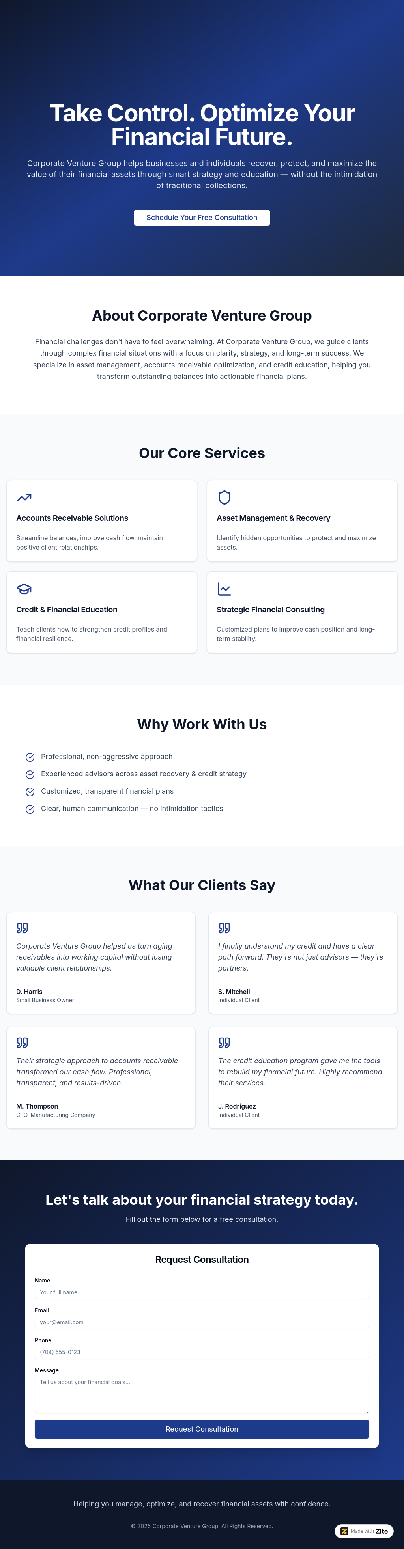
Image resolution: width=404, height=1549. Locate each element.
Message (47, 1370)
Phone (43, 1340)
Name (42, 1280)
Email (42, 1310)
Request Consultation (202, 1429)
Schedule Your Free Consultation (201, 217)
